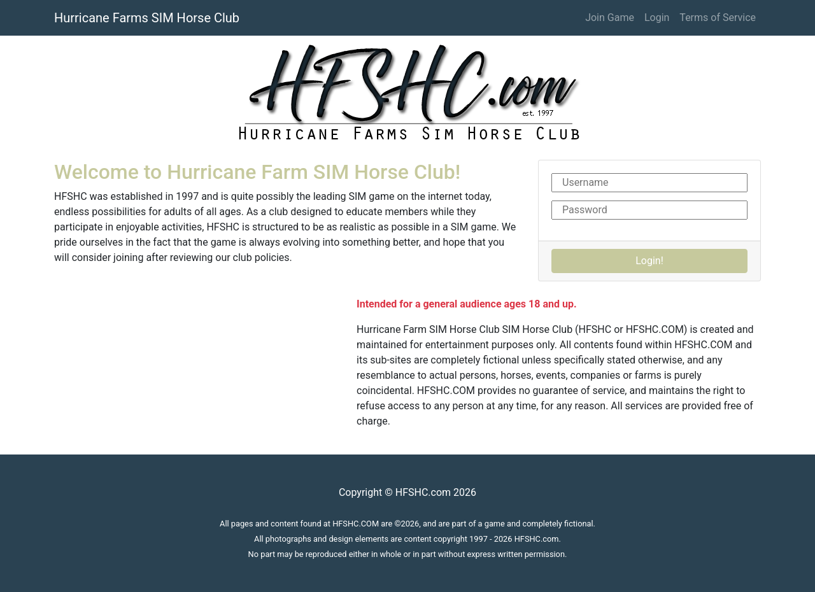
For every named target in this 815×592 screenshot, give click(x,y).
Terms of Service (717, 17)
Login (656, 17)
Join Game (609, 17)
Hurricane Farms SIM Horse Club (146, 17)
